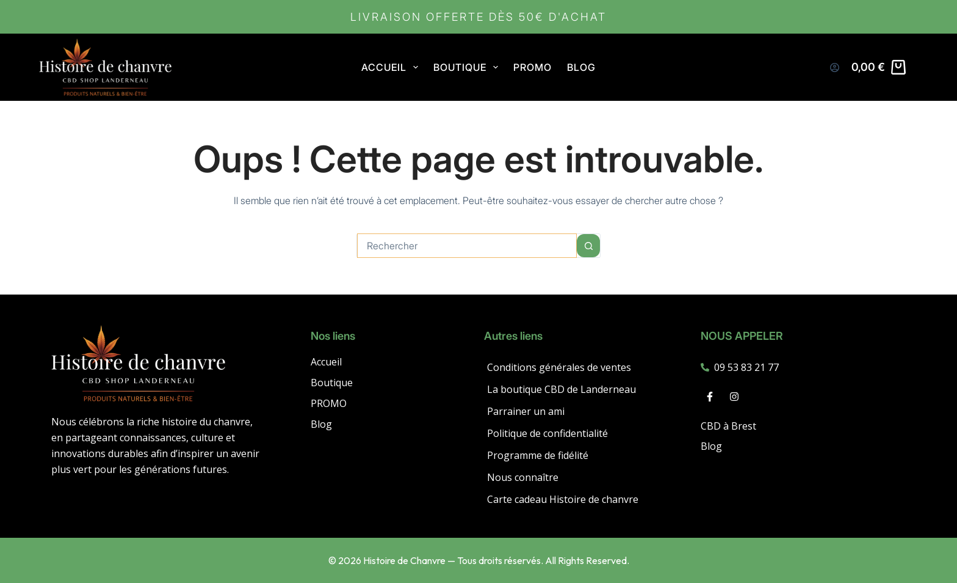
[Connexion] (834, 67)
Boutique (332, 383)
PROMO (532, 67)
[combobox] (467, 245)
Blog (581, 67)
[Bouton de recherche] (588, 245)
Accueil (392, 67)
